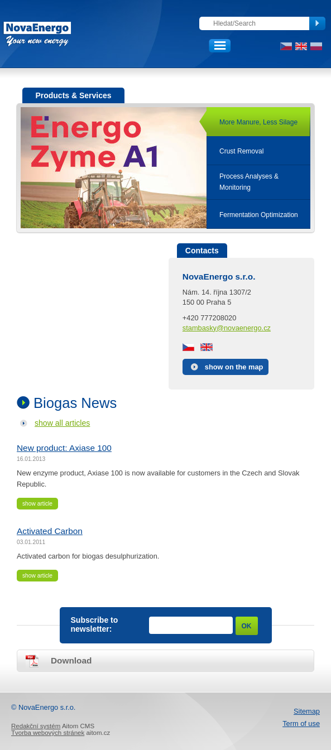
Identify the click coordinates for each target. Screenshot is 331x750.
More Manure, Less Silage (258, 122)
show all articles (62, 423)
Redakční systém (35, 726)
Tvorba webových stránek (47, 732)
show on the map (234, 367)
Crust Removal (241, 151)
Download (71, 660)
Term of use (301, 723)
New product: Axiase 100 (64, 448)
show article (37, 504)
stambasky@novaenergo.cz (227, 328)
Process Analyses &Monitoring (249, 181)
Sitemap (307, 711)
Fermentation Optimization (258, 215)
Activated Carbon (50, 531)
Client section (254, 45)
